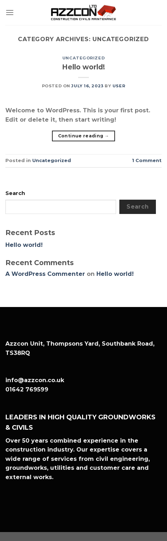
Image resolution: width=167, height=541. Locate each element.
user (119, 85)
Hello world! (83, 67)
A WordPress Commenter (45, 273)
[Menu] (9, 12)
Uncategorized (83, 57)
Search (15, 193)
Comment (147, 160)
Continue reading (83, 135)
